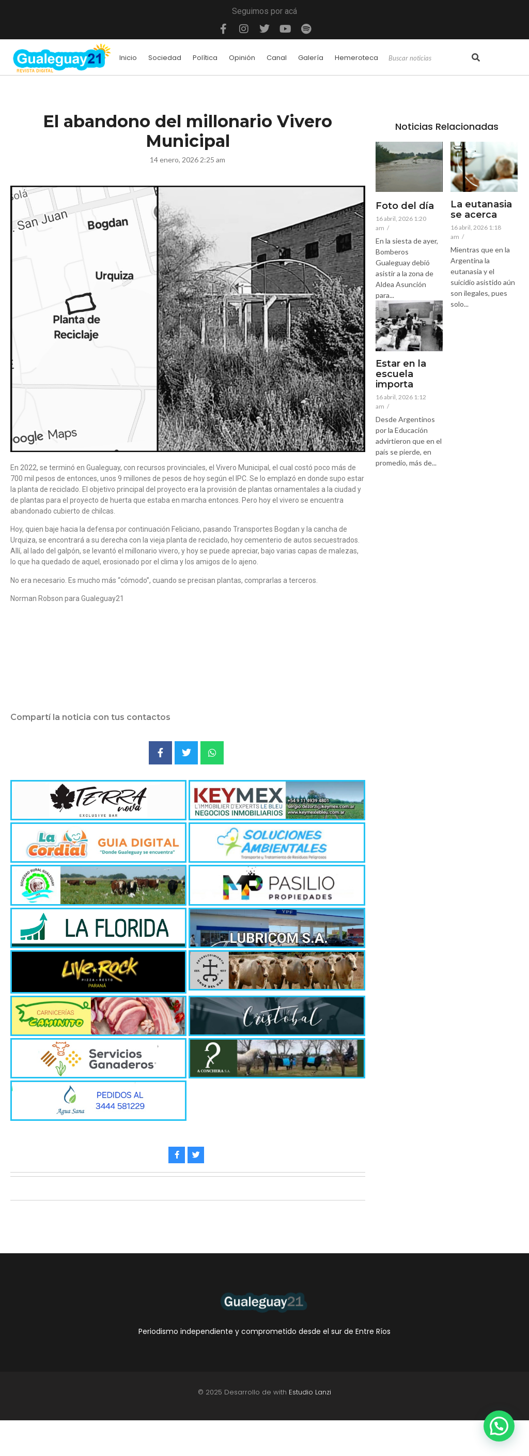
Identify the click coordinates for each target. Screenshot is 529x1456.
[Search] (429, 58)
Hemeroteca (356, 58)
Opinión (242, 58)
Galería (310, 58)
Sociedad (164, 58)
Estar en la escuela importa (401, 374)
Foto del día (405, 206)
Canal (277, 58)
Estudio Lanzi (310, 1392)
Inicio (128, 58)
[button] (499, 1426)
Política (205, 58)
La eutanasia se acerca (481, 210)
